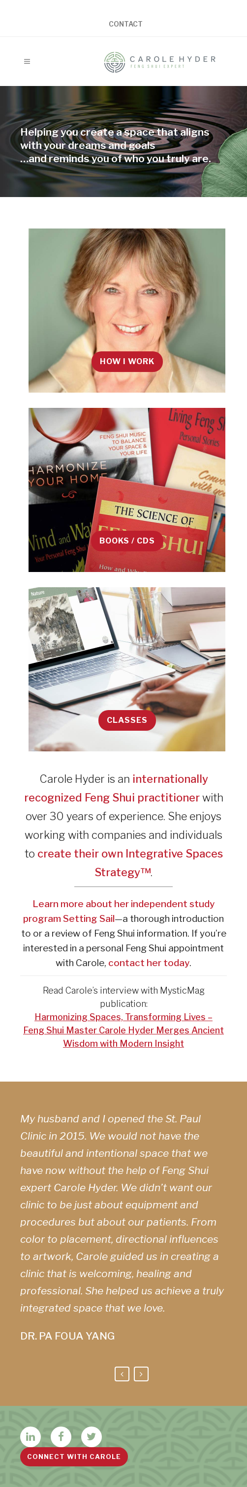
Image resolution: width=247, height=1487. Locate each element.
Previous (122, 1374)
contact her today (148, 963)
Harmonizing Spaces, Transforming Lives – (123, 1017)
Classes (127, 720)
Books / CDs (127, 540)
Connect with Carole (74, 1456)
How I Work (127, 361)
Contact (126, 24)
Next (141, 1374)
